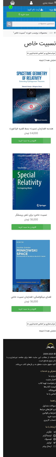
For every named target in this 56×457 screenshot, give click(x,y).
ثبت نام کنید (32, 10)
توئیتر (48, 443)
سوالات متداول (46, 406)
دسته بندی (45, 3)
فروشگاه (49, 390)
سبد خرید (48, 416)
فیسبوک (47, 439)
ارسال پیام (46, 446)
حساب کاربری (47, 420)
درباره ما (49, 376)
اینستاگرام (46, 436)
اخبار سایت (48, 380)
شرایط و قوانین (46, 413)
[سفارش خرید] (38, 53)
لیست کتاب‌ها (47, 387)
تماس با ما (48, 394)
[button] (24, 143)
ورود (49, 10)
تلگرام (48, 432)
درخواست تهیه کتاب (44, 383)
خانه (48, 33)
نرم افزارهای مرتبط (45, 409)
